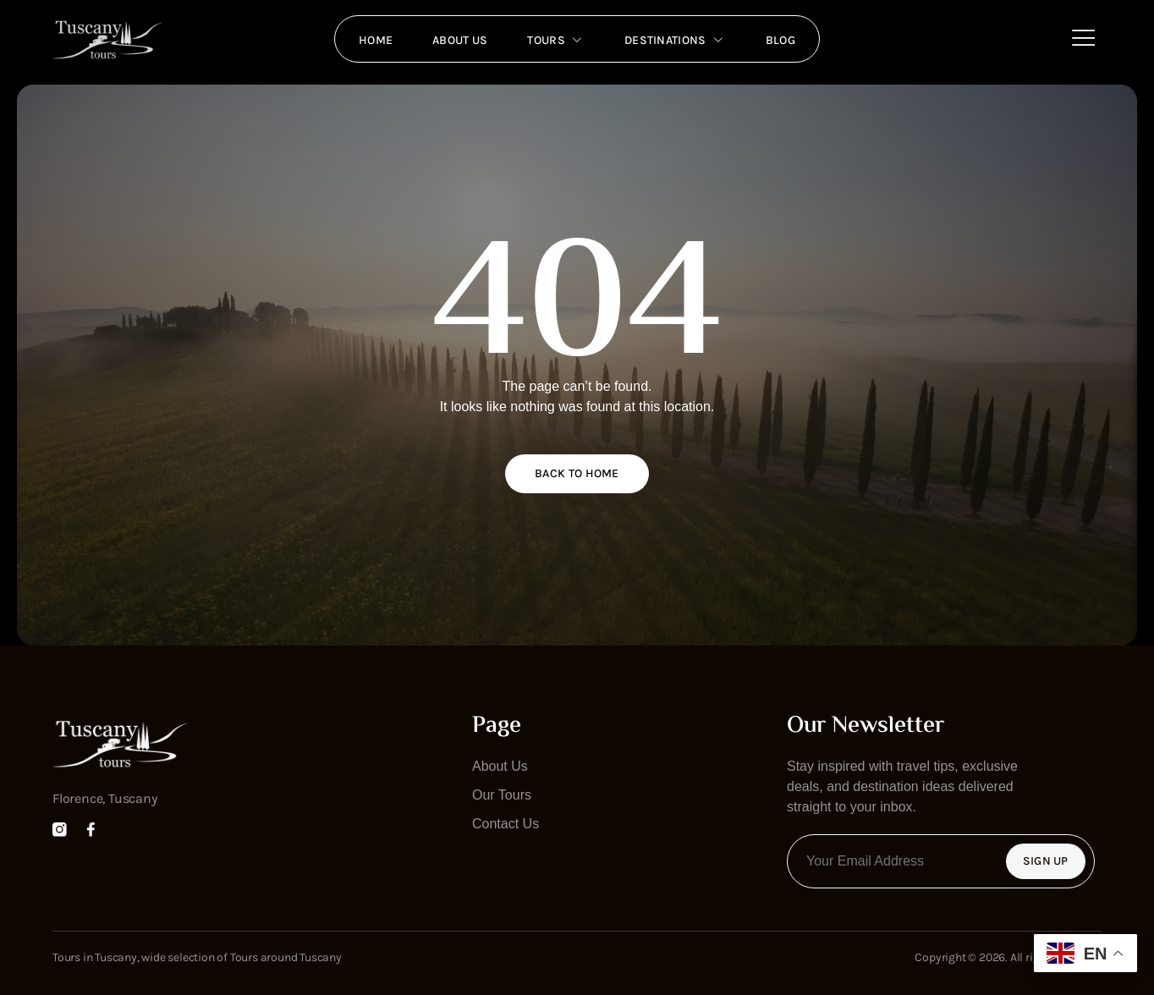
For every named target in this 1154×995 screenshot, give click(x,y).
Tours (556, 39)
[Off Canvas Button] (1083, 38)
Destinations (677, 39)
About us (457, 38)
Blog (785, 38)
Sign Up (1046, 861)
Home (370, 38)
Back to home (577, 473)
